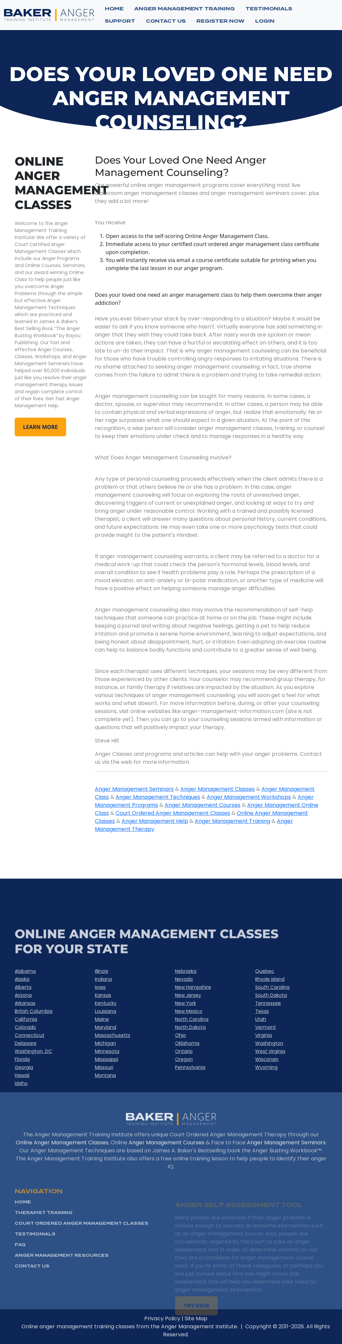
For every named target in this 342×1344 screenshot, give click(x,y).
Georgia (24, 1067)
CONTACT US (166, 21)
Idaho (21, 1083)
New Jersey (188, 995)
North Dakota (190, 1027)
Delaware (25, 1043)
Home (114, 8)
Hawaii (22, 1075)
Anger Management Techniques (158, 797)
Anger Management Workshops (249, 797)
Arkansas (25, 1003)
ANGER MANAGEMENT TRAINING (184, 8)
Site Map (214, 1318)
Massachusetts (112, 1035)
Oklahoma (187, 1043)
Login (265, 21)
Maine (102, 1019)
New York (185, 1003)
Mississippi (106, 1059)
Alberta (23, 987)
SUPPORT (120, 21)
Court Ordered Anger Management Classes (173, 813)
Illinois (101, 971)
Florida (22, 1059)
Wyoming (266, 1067)
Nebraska (185, 971)
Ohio (180, 1035)
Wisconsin (267, 1059)
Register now (220, 21)
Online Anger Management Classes (62, 1161)
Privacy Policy (181, 1318)
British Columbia (33, 1011)
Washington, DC (33, 1051)
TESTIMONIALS (268, 8)
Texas (262, 1011)
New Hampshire (193, 987)
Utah (260, 1019)
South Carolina (272, 987)
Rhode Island (270, 979)
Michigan (105, 1043)
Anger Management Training (232, 821)
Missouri (104, 1067)
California (26, 1019)
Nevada (184, 979)
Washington (269, 1043)
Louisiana (105, 1011)
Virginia (263, 1035)
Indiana (103, 979)
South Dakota (271, 995)
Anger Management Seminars (134, 789)
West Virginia (270, 1051)
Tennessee (268, 1003)
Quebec (264, 971)
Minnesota (107, 1051)
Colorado (25, 1027)
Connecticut (29, 1035)
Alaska (22, 979)
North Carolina (191, 1019)
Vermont (265, 1027)
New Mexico (188, 1011)
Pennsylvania (190, 1067)
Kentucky (106, 1003)
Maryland (105, 1027)
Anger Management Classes (217, 789)
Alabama (25, 971)
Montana (105, 1075)
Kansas (103, 995)
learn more (40, 427)
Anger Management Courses (202, 805)
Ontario (184, 1051)
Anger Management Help (155, 821)
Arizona (23, 995)
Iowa (100, 987)
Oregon (184, 1059)
